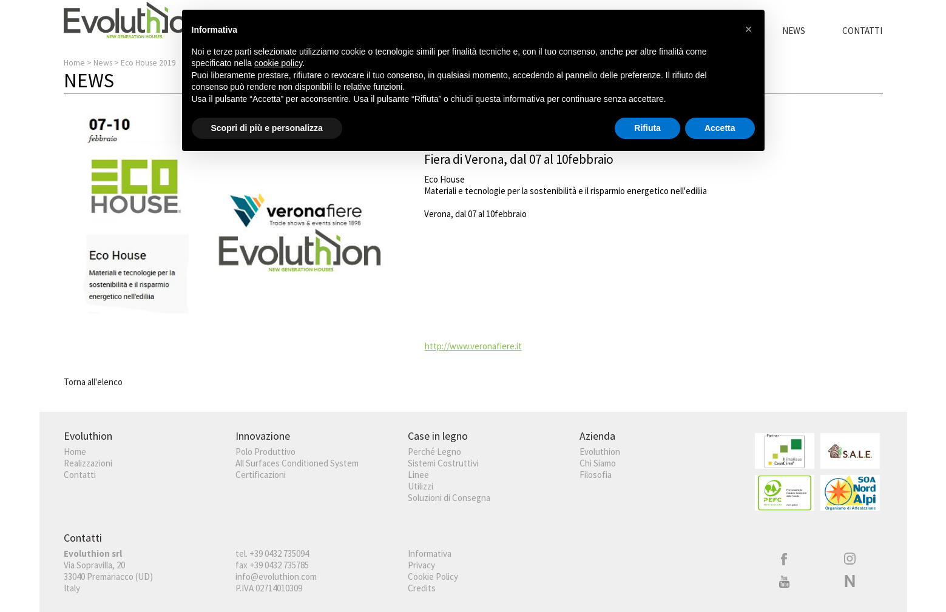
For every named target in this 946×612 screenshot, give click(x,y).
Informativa (429, 553)
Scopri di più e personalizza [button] (267, 128)
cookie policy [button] (278, 63)
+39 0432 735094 (279, 553)
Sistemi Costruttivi (443, 463)
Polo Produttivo (265, 451)
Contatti (862, 30)
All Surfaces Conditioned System (297, 463)
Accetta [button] (719, 128)
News (793, 30)
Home (74, 63)
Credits (422, 588)
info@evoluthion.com (276, 576)
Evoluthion (599, 451)
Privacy (421, 565)
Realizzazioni (88, 463)
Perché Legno (434, 451)
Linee (418, 474)
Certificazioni (260, 474)
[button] (748, 29)
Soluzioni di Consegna (449, 497)
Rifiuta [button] (647, 128)
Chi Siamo (597, 463)
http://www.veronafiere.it (473, 346)
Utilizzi (420, 486)
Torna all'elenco (93, 382)
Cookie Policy (433, 576)
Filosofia (595, 474)
